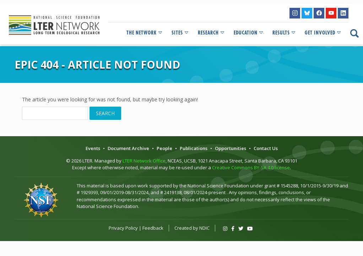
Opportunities (230, 148)
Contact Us (266, 148)
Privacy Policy (123, 228)
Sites (180, 32)
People (164, 148)
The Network (144, 32)
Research (211, 32)
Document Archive (128, 148)
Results (284, 32)
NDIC (204, 228)
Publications (193, 148)
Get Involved (323, 32)
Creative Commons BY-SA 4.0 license (251, 167)
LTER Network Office (144, 161)
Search (105, 113)
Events (93, 148)
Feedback (152, 228)
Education (249, 32)
